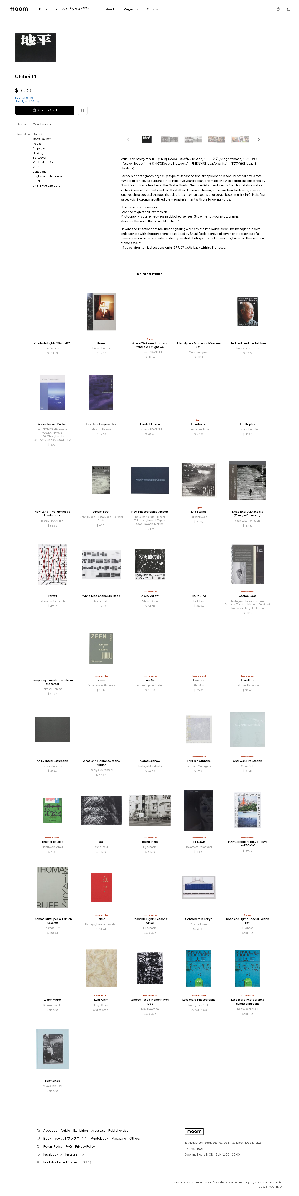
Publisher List (118, 1130)
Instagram (74, 1154)
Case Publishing (43, 124)
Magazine (130, 9)
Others (152, 9)
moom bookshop (19, 9)
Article (65, 1130)
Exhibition (80, 1130)
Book (43, 9)
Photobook (106, 9)
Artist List (98, 1130)
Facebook (52, 1154)
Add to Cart (45, 110)
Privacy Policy (85, 1146)
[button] (258, 139)
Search (268, 9)
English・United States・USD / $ (67, 1162)
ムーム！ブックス (72, 9)
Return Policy (52, 1146)
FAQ (69, 1146)
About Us (50, 1130)
